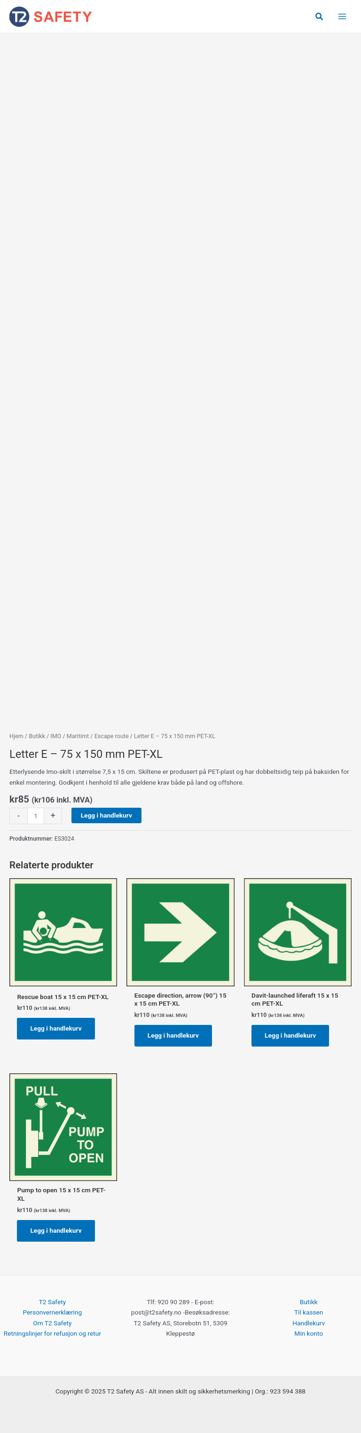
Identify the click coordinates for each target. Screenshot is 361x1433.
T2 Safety (52, 1302)
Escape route (111, 736)
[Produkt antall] (35, 816)
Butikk (37, 736)
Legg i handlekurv (106, 815)
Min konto (308, 1333)
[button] (319, 17)
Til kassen (308, 1312)
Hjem (16, 736)
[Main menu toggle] (342, 17)
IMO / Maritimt (69, 736)
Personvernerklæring (52, 1312)
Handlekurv (308, 1323)
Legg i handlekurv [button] (55, 1028)
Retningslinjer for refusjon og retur (52, 1333)
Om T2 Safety (52, 1323)
